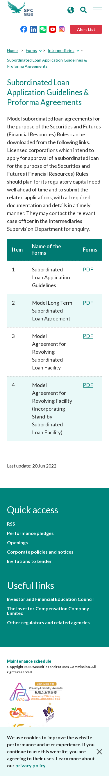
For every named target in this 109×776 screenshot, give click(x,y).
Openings (17, 542)
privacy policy (30, 765)
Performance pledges (30, 533)
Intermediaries (61, 50)
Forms (31, 50)
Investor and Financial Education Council (50, 599)
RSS (11, 524)
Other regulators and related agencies (48, 622)
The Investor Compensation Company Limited (48, 610)
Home (12, 50)
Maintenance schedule (29, 661)
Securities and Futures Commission (20, 8)
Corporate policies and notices (40, 552)
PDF (88, 269)
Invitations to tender (29, 561)
